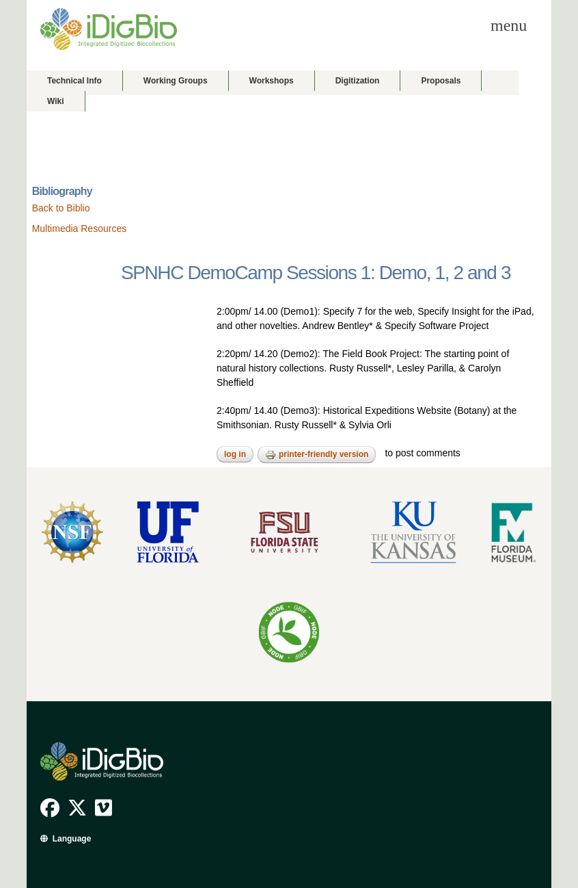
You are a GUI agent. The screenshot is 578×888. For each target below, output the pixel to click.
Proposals (440, 81)
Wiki (55, 101)
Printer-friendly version (316, 454)
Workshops (271, 81)
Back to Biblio (61, 208)
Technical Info (74, 81)
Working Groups (175, 81)
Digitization (357, 81)
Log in (235, 454)
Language (72, 839)
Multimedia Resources (79, 228)
